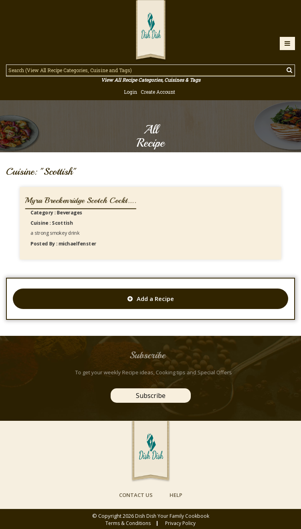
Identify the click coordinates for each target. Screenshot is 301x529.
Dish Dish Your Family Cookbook (172, 516)
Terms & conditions (128, 523)
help (176, 495)
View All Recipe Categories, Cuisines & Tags (150, 80)
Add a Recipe (150, 299)
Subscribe (151, 395)
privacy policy (180, 523)
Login (130, 91)
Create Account (158, 91)
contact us (136, 495)
